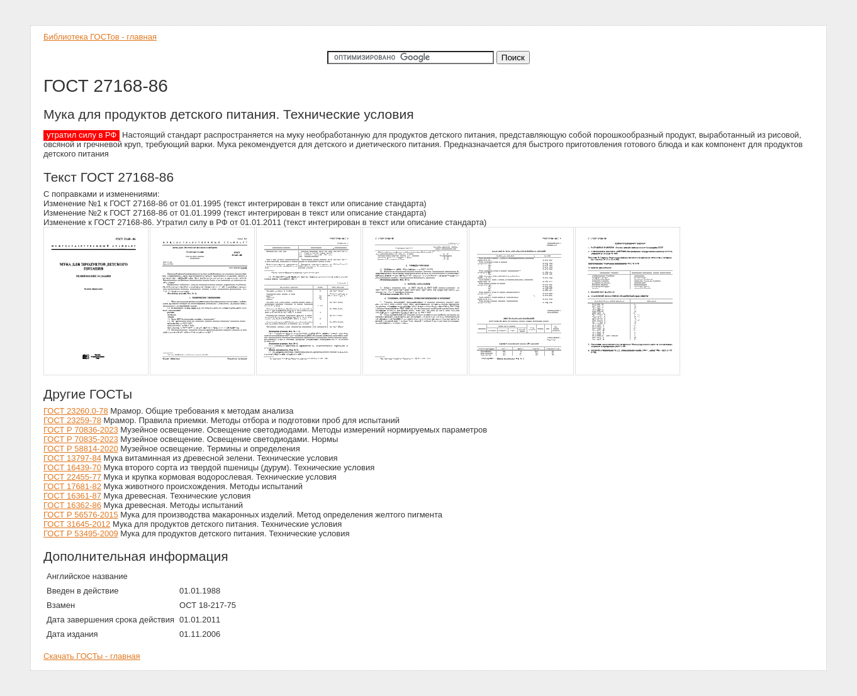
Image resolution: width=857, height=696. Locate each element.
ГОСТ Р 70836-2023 (80, 429)
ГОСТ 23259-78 (72, 420)
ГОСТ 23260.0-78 (75, 411)
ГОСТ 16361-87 (72, 495)
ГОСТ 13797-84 (72, 458)
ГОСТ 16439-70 (72, 467)
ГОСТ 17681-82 (72, 486)
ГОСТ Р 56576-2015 (80, 514)
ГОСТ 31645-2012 (76, 524)
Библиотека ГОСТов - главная (100, 36)
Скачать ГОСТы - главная (91, 656)
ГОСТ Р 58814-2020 (80, 448)
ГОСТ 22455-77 (72, 477)
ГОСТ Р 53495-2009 (80, 533)
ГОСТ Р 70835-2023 (80, 439)
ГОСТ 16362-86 (72, 505)
